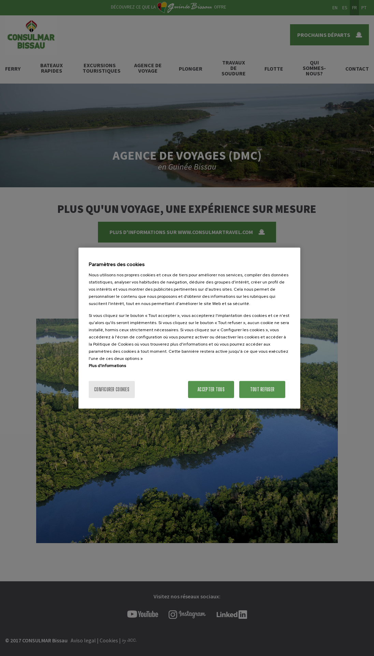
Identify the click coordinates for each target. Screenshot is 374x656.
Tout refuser (262, 389)
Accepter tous (211, 389)
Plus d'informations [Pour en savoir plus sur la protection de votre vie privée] (107, 365)
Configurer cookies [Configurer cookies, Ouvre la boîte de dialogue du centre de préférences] (111, 389)
